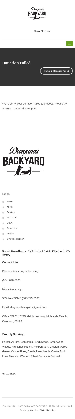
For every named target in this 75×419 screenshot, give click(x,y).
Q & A (9, 223)
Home (47, 71)
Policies (10, 233)
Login (37, 31)
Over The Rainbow (15, 239)
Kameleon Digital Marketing (42, 410)
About (9, 207)
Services (11, 212)
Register (46, 31)
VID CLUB (12, 217)
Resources (12, 228)
